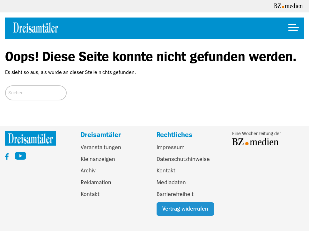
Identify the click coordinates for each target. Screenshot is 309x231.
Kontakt (90, 194)
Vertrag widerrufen (185, 209)
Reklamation (96, 182)
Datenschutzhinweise (183, 159)
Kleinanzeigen (98, 159)
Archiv (88, 170)
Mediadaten (171, 182)
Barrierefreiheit (175, 194)
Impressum (171, 147)
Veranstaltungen (101, 147)
